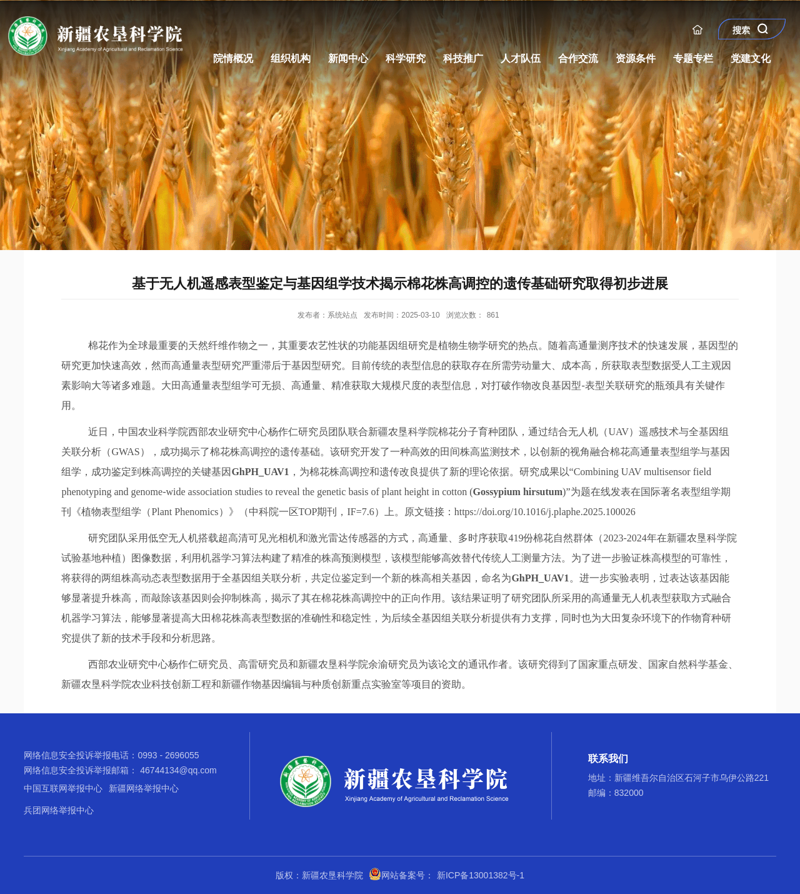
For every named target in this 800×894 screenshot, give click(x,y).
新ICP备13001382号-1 (480, 875)
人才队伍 (521, 58)
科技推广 (463, 58)
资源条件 (636, 58)
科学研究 (406, 58)
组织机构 (291, 58)
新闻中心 (348, 58)
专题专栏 (693, 58)
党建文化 (751, 58)
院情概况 (233, 58)
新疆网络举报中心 (144, 788)
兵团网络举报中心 (59, 810)
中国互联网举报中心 (63, 788)
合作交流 (578, 58)
